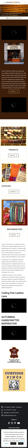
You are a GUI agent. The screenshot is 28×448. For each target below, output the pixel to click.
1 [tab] (7, 18)
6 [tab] (15, 18)
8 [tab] (19, 18)
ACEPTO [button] (21, 443)
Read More (14, 91)
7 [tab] (17, 18)
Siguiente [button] (26, 10)
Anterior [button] (2, 10)
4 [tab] (12, 18)
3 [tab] (10, 18)
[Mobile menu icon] (25, 2)
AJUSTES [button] (13, 443)
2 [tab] (8, 18)
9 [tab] (20, 18)
